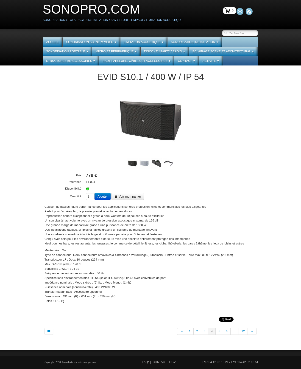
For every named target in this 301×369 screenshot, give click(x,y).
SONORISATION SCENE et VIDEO (91, 42)
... (234, 331)
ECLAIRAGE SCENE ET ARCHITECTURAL (223, 51)
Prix (78, 175)
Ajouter (103, 196)
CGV (172, 362)
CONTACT (186, 60)
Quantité (75, 196)
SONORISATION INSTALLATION (194, 42)
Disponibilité (73, 188)
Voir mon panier (127, 196)
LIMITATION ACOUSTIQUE (144, 42)
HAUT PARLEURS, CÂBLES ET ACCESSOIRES (137, 60)
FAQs (146, 362)
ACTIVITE (211, 60)
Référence (74, 182)
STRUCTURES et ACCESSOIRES (70, 60)
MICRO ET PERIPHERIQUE (116, 51)
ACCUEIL (52, 42)
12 (243, 331)
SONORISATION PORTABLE (67, 51)
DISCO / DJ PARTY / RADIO (164, 51)
